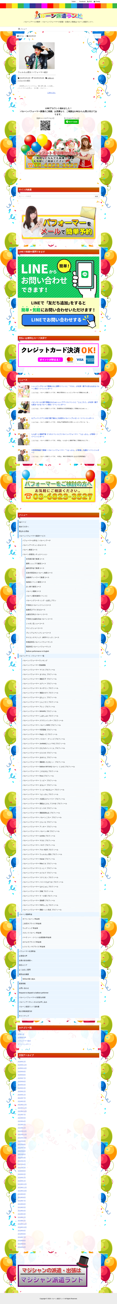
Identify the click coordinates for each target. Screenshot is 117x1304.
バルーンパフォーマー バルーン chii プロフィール (41, 831)
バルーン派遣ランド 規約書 (29, 1006)
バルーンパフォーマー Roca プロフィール (38, 776)
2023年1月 (22, 1128)
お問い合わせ (24, 988)
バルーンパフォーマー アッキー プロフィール (39, 826)
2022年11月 (22, 1134)
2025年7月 (22, 1078)
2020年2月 (22, 1177)
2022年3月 (22, 1158)
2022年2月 (22, 1161)
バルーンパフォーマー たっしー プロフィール (39, 868)
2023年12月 (22, 1105)
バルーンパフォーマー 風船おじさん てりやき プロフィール (44, 803)
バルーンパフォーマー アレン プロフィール (38, 706)
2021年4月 (22, 1164)
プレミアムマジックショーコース (38, 633)
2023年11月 (22, 1108)
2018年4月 (22, 1247)
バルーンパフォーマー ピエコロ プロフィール (39, 753)
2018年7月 (22, 1237)
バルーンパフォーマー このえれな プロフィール (40, 771)
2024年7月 (22, 1098)
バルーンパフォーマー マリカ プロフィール (38, 670)
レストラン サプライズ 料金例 (33, 946)
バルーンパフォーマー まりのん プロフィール (39, 674)
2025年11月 (22, 1065)
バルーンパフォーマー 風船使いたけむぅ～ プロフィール (43, 762)
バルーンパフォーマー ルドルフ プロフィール (39, 873)
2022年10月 (22, 1138)
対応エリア (23, 965)
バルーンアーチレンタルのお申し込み (33, 1002)
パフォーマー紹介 (24, 80)
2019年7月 (22, 1201)
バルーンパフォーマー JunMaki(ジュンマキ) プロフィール (43, 743)
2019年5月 (22, 1207)
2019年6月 (22, 1204)
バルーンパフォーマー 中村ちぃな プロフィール (40, 905)
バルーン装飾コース (33, 591)
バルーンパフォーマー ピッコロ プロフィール (39, 808)
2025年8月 (22, 1075)
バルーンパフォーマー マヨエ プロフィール (38, 840)
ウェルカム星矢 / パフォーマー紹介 (33, 72)
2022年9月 (22, 1141)
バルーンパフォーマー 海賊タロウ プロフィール (40, 693)
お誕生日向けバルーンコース (37, 614)
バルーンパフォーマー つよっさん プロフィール (40, 794)
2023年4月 (22, 1121)
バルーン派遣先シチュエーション (34, 554)
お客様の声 (23, 956)
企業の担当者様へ (25, 960)
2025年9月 (22, 1071)
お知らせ (51, 78)
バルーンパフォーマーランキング (34, 660)
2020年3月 (22, 1174)
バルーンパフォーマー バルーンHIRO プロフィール (41, 725)
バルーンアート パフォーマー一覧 (31, 656)
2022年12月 (22, 1131)
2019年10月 (22, 1191)
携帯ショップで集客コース (36, 563)
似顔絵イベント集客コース (36, 582)
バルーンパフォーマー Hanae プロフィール (38, 859)
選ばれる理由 (24, 531)
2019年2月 (22, 1217)
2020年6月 (22, 1171)
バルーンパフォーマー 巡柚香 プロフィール (38, 900)
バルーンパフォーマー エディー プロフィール (39, 683)
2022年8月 (22, 1144)
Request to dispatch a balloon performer (33, 993)
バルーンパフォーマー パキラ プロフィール (38, 845)
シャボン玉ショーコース (35, 623)
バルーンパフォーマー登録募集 (34, 665)
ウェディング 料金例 (30, 928)
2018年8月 (22, 1234)
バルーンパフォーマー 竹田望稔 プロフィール (39, 730)
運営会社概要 (24, 974)
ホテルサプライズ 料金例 (31, 942)
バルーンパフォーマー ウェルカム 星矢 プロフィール (42, 854)
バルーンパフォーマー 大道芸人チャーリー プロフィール (43, 799)
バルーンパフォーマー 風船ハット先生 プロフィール (42, 910)
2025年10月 (22, 1068)
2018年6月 (22, 1240)
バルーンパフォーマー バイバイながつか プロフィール (42, 882)
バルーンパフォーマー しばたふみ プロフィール (40, 716)
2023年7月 (22, 1114)
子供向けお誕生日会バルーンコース (39, 619)
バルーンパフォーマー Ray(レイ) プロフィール (39, 734)
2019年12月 (22, 1184)
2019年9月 (22, 1194)
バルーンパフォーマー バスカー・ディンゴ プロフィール (43, 739)
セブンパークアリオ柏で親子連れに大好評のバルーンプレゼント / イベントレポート (62, 418)
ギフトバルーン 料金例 (31, 919)
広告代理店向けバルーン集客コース (39, 573)
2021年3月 (22, 1167)
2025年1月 (22, 1095)
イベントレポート (24, 1044)
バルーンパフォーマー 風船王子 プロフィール (39, 679)
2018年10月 (22, 1227)
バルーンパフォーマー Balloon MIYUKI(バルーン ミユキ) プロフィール (48, 766)
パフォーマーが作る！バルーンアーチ (36, 540)
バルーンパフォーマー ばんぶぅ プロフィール (39, 697)
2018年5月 (22, 1244)
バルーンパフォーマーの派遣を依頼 (32, 997)
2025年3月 (22, 1088)
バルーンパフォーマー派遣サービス (32, 536)
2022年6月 (22, 1151)
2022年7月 (22, 1148)
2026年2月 (22, 1061)
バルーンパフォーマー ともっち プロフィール (39, 822)
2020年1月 (22, 1181)
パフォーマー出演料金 (27, 951)
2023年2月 (22, 1124)
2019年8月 (22, 1197)
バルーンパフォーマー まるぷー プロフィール (39, 785)
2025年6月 (22, 1081)
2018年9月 (22, 1230)
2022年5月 (22, 1154)
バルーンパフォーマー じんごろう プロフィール (40, 702)
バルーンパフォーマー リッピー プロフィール (39, 780)
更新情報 (22, 983)
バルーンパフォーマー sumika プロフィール (38, 836)
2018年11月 (22, 1224)
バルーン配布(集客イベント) (36, 596)
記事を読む (51, 93)
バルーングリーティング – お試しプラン (41, 600)
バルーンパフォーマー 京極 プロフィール (37, 891)
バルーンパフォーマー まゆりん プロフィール (39, 757)
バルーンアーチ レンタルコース (34, 545)
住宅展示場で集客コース (35, 559)
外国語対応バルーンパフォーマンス (39, 642)
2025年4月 (22, 1085)
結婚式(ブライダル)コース (35, 610)
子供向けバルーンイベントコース (38, 605)
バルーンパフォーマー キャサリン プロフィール (40, 688)
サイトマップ (24, 1016)
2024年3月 (22, 1101)
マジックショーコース (34, 628)
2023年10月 (22, 1111)
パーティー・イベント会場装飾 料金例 (36, 937)
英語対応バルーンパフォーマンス (38, 646)
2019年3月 (22, 1214)
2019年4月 (22, 1211)
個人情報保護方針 (25, 1011)
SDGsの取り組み (28, 979)
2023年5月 (22, 1118)
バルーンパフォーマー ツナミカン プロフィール (40, 877)
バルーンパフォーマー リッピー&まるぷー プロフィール (43, 790)
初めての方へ (24, 526)
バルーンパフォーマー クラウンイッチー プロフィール (42, 720)
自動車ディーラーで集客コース (37, 577)
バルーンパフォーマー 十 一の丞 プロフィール (39, 896)
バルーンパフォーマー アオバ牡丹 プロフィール (40, 850)
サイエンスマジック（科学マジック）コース (42, 637)
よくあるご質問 (25, 970)
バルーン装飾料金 (25, 914)
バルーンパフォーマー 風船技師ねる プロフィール (41, 813)
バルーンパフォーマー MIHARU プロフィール (39, 711)
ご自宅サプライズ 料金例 (31, 923)
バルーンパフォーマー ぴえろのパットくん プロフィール (43, 748)
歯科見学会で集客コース (35, 568)
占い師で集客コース (33, 586)
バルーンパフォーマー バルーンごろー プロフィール (42, 817)
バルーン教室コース (29, 550)
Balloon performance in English (37, 651)
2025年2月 (22, 1091)
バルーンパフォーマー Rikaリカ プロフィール (39, 863)
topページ (22, 522)
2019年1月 (22, 1221)
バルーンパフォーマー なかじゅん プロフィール (40, 886)
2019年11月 (22, 1187)
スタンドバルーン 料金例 (31, 933)
